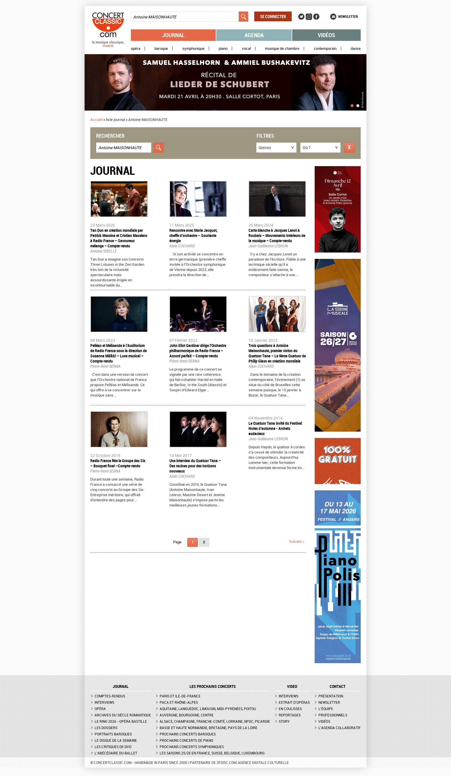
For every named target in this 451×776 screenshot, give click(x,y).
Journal (173, 35)
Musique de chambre (282, 48)
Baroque (161, 48)
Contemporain (325, 48)
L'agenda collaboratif (339, 727)
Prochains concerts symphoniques (192, 746)
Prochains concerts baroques (188, 734)
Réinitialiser (349, 148)
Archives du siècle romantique (123, 715)
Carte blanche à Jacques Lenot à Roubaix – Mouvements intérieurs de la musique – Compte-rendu (277, 235)
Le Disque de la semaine (116, 740)
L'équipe (325, 708)
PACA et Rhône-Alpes (179, 702)
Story (284, 721)
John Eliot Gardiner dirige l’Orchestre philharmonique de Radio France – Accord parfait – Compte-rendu (197, 350)
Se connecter (273, 16)
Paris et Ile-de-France (180, 696)
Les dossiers (106, 727)
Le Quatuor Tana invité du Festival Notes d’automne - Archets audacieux (275, 428)
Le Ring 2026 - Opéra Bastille (121, 721)
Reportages (290, 715)
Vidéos (326, 35)
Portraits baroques (113, 734)
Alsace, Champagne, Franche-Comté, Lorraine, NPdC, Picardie (215, 721)
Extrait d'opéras (294, 702)
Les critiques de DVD (113, 746)
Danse (356, 48)
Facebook (316, 17)
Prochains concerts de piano (186, 740)
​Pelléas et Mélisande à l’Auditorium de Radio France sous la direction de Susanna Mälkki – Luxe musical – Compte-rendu (118, 353)
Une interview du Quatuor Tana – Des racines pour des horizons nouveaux (195, 466)
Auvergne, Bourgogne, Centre (187, 715)
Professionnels (332, 715)
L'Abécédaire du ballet (116, 753)
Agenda (254, 35)
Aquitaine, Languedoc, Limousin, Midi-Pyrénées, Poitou (208, 708)
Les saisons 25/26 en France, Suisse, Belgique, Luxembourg (212, 753)
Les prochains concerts (213, 686)
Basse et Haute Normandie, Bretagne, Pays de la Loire (208, 727)
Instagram (309, 17)
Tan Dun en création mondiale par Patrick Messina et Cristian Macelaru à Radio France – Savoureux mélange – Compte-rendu (118, 237)
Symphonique (193, 48)
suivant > (296, 541)
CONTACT (337, 686)
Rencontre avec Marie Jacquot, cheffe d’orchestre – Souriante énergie (193, 235)
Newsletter (348, 16)
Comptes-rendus (110, 696)
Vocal (246, 48)
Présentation (330, 696)
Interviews (104, 702)
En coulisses (290, 708)
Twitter (301, 17)
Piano (223, 48)
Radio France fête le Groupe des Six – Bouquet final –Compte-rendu (117, 463)
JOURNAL (121, 686)
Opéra (135, 48)
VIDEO (292, 686)
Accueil (96, 119)
